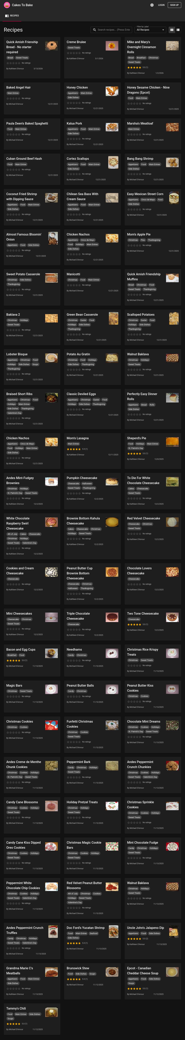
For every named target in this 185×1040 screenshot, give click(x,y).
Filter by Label (143, 26)
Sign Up (174, 5)
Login (161, 5)
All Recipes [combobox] (143, 29)
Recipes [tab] (12, 16)
